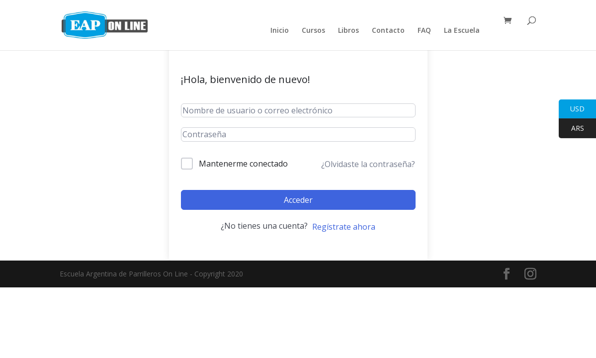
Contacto (388, 31)
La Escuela (462, 31)
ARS (571, 128)
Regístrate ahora (343, 226)
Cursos (313, 31)
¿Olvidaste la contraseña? (368, 164)
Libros (348, 31)
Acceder (298, 199)
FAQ (424, 31)
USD (572, 109)
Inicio (279, 31)
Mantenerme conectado (243, 163)
